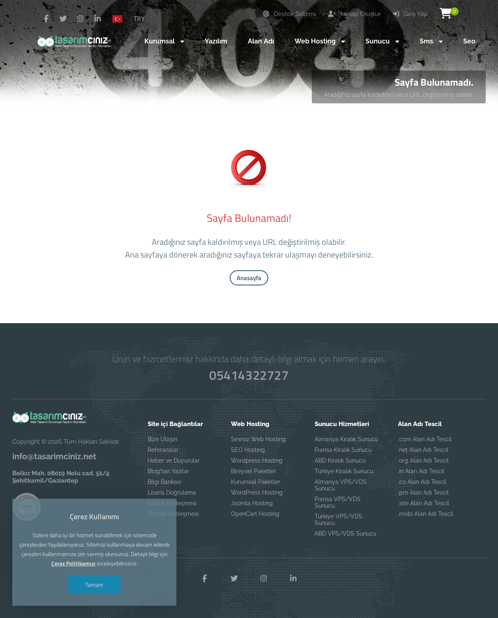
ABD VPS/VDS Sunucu (345, 533)
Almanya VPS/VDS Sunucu (341, 485)
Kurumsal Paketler (255, 482)
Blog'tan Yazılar (168, 471)
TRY (139, 18)
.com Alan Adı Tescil (425, 439)
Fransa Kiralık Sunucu (343, 450)
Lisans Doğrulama (172, 492)
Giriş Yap (410, 14)
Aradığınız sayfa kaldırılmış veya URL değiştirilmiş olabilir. (398, 94)
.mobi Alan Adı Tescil (425, 514)
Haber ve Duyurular (174, 460)
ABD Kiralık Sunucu (340, 460)
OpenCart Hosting (255, 514)
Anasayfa (249, 278)
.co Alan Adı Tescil (422, 482)
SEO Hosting (248, 450)
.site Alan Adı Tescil (423, 503)
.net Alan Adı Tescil (423, 450)
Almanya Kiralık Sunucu (346, 439)
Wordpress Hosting (257, 460)
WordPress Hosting (257, 492)
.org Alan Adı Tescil (423, 460)
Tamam (94, 584)
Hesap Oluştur (354, 14)
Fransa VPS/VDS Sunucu (338, 502)
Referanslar (163, 450)
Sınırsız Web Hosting (258, 439)
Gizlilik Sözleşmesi (172, 503)
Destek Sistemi (289, 14)
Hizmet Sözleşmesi (173, 514)
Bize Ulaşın (162, 439)
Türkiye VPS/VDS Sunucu (338, 519)
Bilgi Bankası (164, 482)
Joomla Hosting (252, 503)
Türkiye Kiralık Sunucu (344, 471)
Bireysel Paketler (253, 471)
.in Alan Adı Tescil (421, 471)
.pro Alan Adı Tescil (423, 492)
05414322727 (249, 375)
